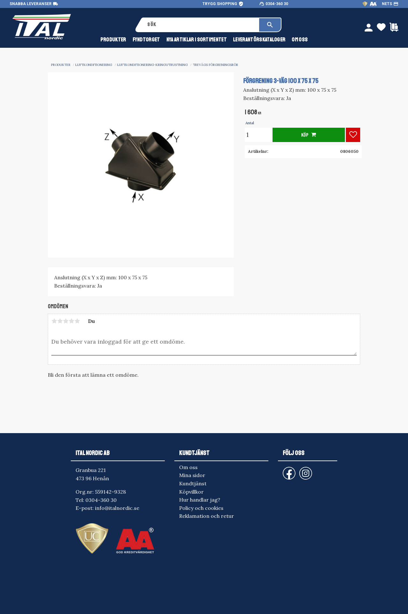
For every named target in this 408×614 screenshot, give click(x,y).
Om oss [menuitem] (300, 41)
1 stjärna (54, 321)
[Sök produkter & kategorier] (201, 25)
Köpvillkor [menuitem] (191, 492)
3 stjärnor (66, 321)
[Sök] (270, 25)
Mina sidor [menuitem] (192, 475)
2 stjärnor (60, 321)
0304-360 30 (277, 4)
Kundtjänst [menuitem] (193, 483)
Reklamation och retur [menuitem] (206, 516)
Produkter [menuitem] (113, 41)
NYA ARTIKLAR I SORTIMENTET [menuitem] (196, 41)
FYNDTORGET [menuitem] (146, 41)
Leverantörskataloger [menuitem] (259, 41)
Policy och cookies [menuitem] (201, 508)
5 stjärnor (77, 321)
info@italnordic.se (117, 508)
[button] (353, 135)
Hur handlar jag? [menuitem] (199, 499)
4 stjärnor (71, 321)
